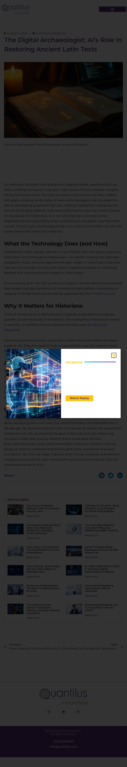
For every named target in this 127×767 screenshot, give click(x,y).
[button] (114, 355)
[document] (63, 383)
